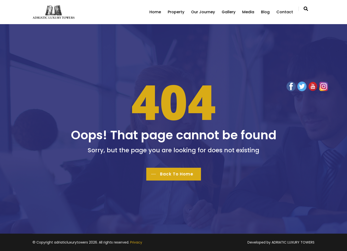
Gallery (228, 12)
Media (248, 12)
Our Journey (203, 12)
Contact (284, 12)
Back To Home (176, 174)
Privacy (136, 242)
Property (176, 12)
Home (155, 12)
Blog (265, 12)
